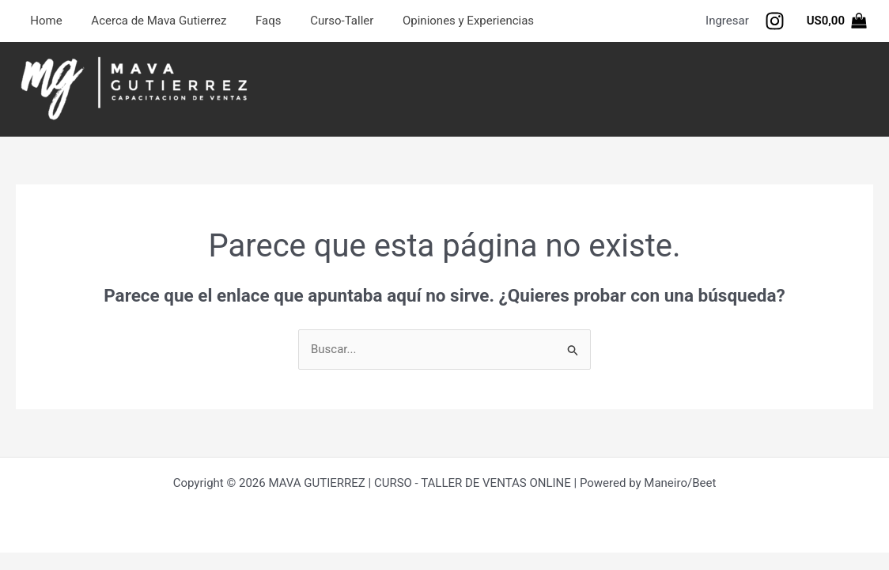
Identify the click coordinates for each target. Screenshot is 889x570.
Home (43, 20)
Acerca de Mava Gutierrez (150, 20)
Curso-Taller (323, 20)
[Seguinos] (775, 21)
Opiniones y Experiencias (444, 20)
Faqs (254, 20)
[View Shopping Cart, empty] (836, 21)
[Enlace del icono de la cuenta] (727, 21)
